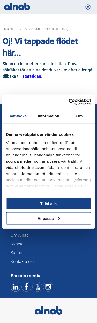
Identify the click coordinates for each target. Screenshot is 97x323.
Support (18, 252)
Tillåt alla (48, 203)
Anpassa (49, 218)
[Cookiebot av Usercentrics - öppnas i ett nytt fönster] (69, 101)
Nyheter (18, 244)
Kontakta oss (23, 261)
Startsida (10, 29)
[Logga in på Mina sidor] (88, 7)
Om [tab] (79, 116)
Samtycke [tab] (17, 116)
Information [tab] (48, 116)
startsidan (32, 76)
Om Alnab (20, 235)
